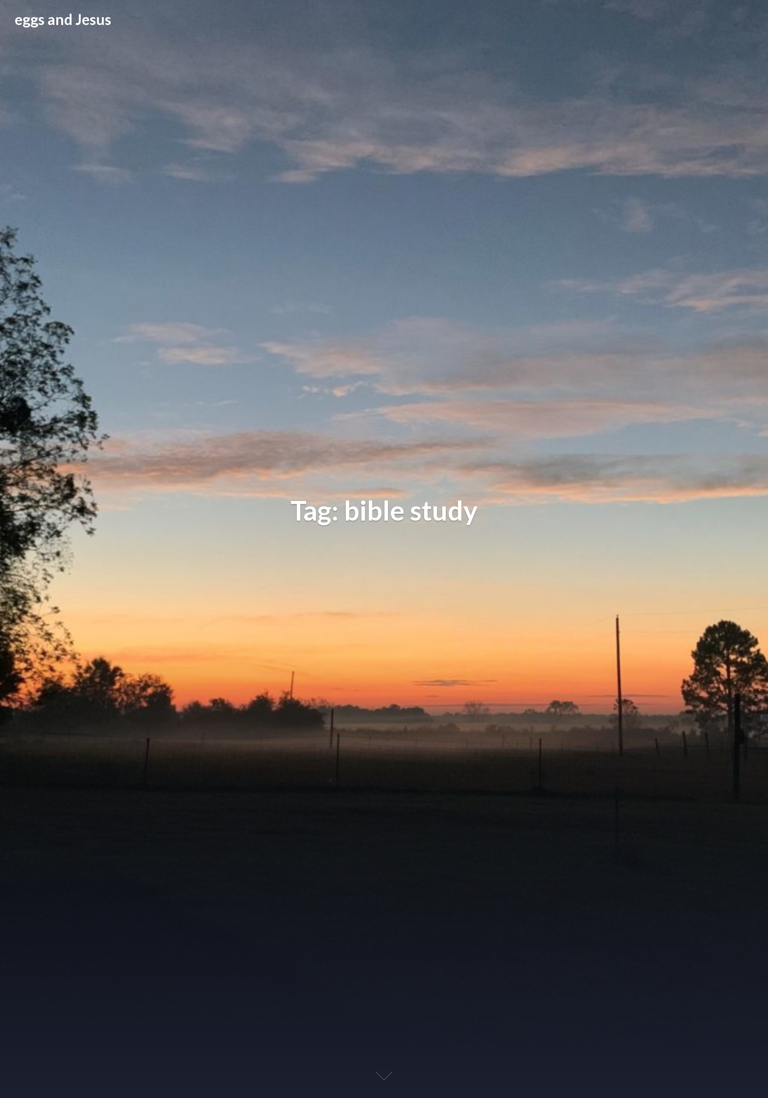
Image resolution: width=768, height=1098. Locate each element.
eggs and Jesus (63, 19)
